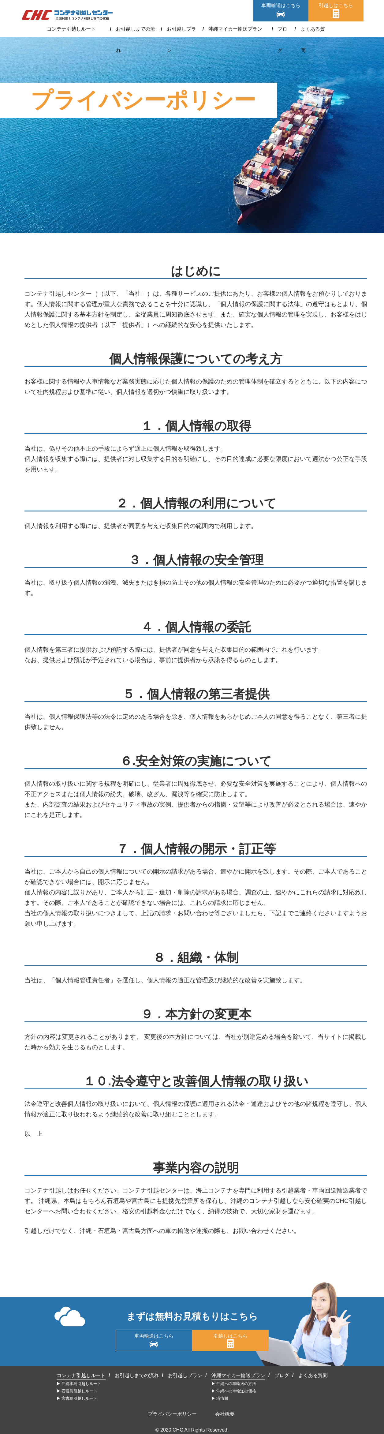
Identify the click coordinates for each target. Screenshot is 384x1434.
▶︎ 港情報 (220, 1398)
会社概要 (225, 1414)
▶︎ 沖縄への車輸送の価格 (233, 1391)
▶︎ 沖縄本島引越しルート (79, 1383)
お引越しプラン (180, 29)
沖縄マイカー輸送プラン (234, 29)
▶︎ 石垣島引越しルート (77, 1391)
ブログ (277, 29)
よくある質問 (308, 29)
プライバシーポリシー (172, 1414)
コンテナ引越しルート (76, 29)
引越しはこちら (336, 5)
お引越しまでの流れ (132, 29)
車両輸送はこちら (280, 5)
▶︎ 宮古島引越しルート (77, 1398)
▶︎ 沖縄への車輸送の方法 (233, 1383)
